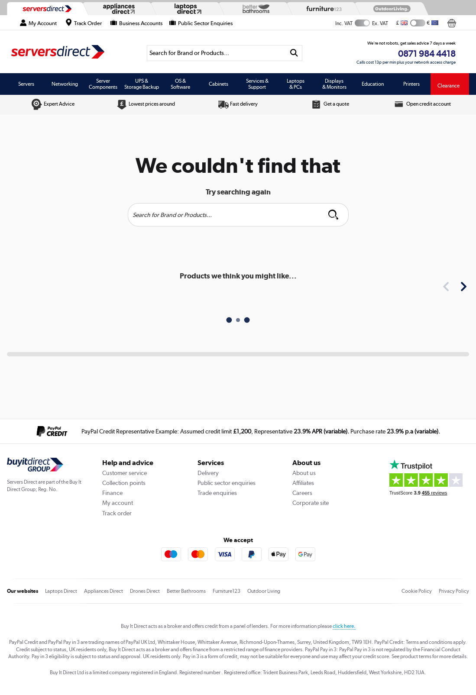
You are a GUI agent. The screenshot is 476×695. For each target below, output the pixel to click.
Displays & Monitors (334, 84)
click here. (344, 626)
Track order (117, 513)
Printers (411, 84)
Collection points (124, 482)
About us (304, 472)
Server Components (103, 84)
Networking (65, 84)
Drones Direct (145, 591)
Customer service (124, 472)
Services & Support (257, 84)
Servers (26, 84)
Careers (302, 492)
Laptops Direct (61, 591)
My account (117, 502)
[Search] (217, 53)
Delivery (208, 472)
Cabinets (218, 84)
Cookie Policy (417, 591)
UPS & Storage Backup (141, 84)
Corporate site (310, 502)
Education (373, 84)
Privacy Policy (454, 591)
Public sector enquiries (227, 482)
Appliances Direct (103, 591)
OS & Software (180, 84)
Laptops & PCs (295, 84)
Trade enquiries (217, 492)
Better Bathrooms (186, 591)
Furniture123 (226, 591)
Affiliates (303, 482)
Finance (112, 492)
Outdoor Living (263, 591)
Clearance (448, 86)
